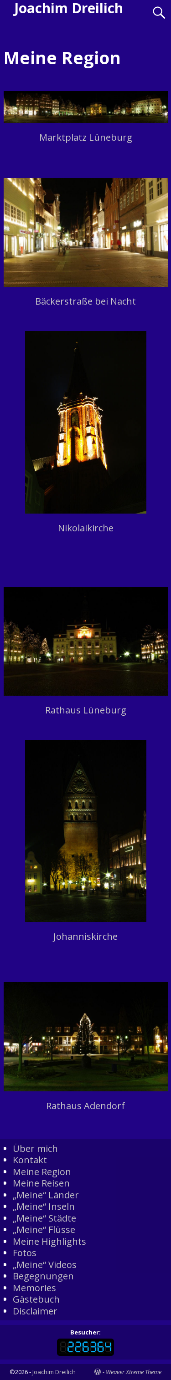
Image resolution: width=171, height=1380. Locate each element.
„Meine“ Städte (44, 1218)
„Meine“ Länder (46, 1195)
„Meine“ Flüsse (44, 1229)
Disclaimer (35, 1311)
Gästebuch (36, 1299)
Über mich (35, 1148)
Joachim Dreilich (54, 1372)
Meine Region (42, 1172)
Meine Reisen (41, 1183)
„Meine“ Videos (45, 1264)
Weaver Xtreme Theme (133, 1372)
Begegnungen (43, 1276)
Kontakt (30, 1160)
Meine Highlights (49, 1241)
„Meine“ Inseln (44, 1206)
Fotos (24, 1253)
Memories (34, 1288)
